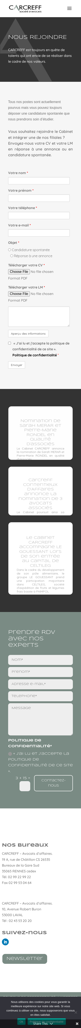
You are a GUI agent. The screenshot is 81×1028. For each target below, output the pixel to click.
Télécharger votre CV (26, 265)
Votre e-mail (19, 225)
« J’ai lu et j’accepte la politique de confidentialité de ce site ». (40, 762)
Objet (13, 242)
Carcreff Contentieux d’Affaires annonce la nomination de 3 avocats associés (40, 496)
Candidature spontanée (29, 250)
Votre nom (18, 173)
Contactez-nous (53, 783)
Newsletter (25, 959)
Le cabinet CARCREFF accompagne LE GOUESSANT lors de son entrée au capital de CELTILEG (40, 554)
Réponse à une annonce (31, 256)
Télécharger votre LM (26, 287)
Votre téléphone (22, 208)
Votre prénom (21, 190)
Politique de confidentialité (35, 355)
